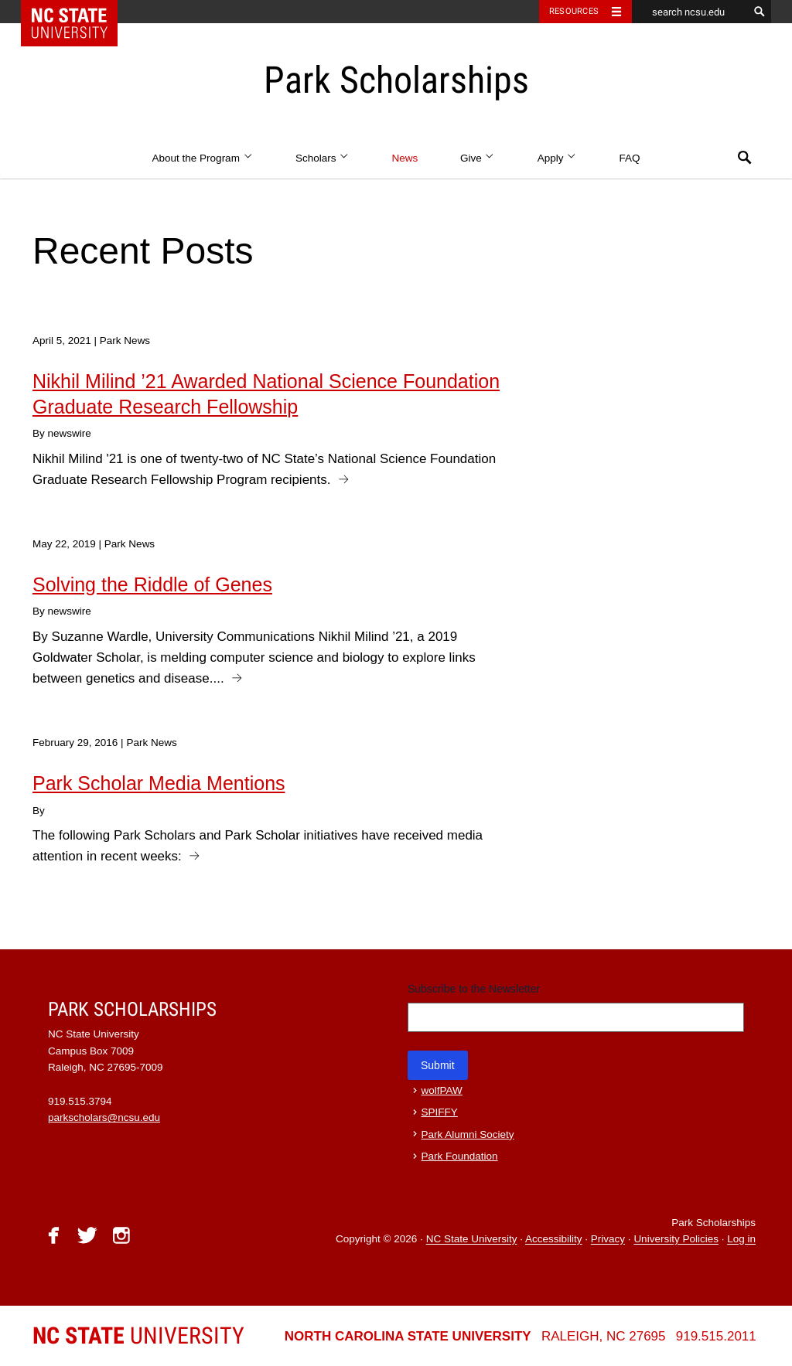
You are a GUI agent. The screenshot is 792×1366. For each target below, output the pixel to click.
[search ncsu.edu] (690, 11)
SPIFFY (440, 1112)
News (404, 158)
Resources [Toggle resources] (574, 11)
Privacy (608, 1239)
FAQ (629, 158)
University (138, 1335)
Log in (741, 1239)
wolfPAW (442, 1090)
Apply (557, 158)
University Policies (676, 1239)
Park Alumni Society (468, 1134)
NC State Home (79, 11)
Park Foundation (460, 1156)
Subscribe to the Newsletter (474, 989)
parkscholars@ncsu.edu (104, 1117)
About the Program (203, 158)
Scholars (322, 158)
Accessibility (553, 1239)
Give (477, 158)
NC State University (471, 1239)
